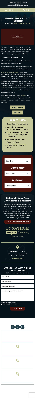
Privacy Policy (12, 302)
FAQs (7, 322)
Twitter (17, 327)
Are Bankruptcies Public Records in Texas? (16, 141)
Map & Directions (17, 258)
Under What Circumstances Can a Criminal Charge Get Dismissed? (17, 134)
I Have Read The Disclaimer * (11, 304)
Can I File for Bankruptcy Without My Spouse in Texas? (18, 128)
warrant (23, 96)
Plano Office (24, 232)
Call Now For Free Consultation (17, 222)
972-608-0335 (17, 352)
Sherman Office (17, 236)
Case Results (26, 320)
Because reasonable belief (9, 72)
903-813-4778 (17, 366)
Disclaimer (4, 302)
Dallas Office (11, 232)
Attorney (14, 322)
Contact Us (24, 322)
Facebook (13, 327)
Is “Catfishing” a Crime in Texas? (16, 146)
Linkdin (22, 327)
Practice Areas (14, 320)
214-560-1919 (27, 211)
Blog (11, 23)
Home (7, 23)
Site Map (16, 391)
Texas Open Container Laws (17, 124)
